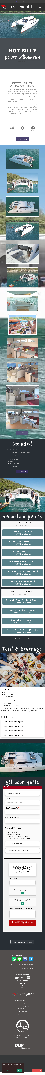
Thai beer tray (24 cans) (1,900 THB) (18, 838)
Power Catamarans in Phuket (22, 942)
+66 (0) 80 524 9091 (17, 965)
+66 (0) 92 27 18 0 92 (18, 968)
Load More (22, 433)
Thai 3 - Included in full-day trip (13, 731)
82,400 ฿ (22, 601)
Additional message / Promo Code (20, 908)
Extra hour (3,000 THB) (14, 832)
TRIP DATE (9, 799)
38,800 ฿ (22, 562)
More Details (22, 139)
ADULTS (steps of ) (12, 808)
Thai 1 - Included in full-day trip (13, 722)
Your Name (13, 878)
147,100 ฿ (22, 621)
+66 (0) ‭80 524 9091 (23, 2)
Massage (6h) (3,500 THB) (15, 834)
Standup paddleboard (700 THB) (17, 836)
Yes (22, 893)
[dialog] (13, 1068)
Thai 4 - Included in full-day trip (13, 735)
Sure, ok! (19, 1070)
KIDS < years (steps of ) (13, 817)
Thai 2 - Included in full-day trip (13, 726)
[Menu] (40, 7)
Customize (6, 1070)
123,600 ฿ (22, 611)
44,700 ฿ (22, 532)
